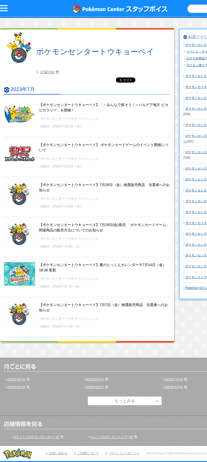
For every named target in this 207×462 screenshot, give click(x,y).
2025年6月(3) (16, 387)
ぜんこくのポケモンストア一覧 (111, 437)
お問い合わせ (58, 453)
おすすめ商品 (195, 58)
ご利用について (88, 453)
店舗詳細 (47, 72)
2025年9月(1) (16, 379)
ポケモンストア (196, 277)
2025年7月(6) (173, 379)
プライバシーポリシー (124, 453)
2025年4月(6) (173, 387)
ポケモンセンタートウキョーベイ (95, 51)
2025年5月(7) (95, 387)
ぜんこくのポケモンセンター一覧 (36, 437)
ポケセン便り (195, 65)
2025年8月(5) (95, 379)
